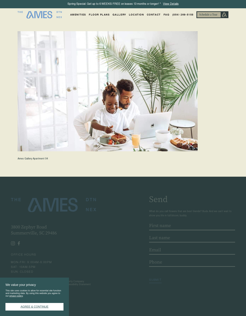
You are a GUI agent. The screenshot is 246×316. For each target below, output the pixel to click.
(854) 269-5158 (183, 15)
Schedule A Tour (212, 14)
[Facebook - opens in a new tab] (18, 243)
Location (136, 15)
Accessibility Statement (77, 284)
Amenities (78, 15)
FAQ (167, 15)
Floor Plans (99, 15)
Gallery (119, 15)
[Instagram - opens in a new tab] (12, 243)
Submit (156, 280)
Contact (154, 15)
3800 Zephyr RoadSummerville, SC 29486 (33, 230)
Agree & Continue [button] (35, 306)
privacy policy (16, 296)
